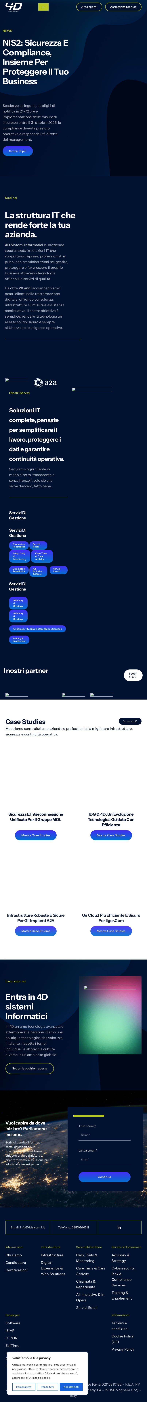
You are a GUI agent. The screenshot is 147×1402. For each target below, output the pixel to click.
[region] (47, 1373)
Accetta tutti (71, 1387)
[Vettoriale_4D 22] (13, 4)
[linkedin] (119, 1227)
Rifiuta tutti (47, 1387)
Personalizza (23, 1387)
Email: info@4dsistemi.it (28, 1227)
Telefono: (73, 1227)
